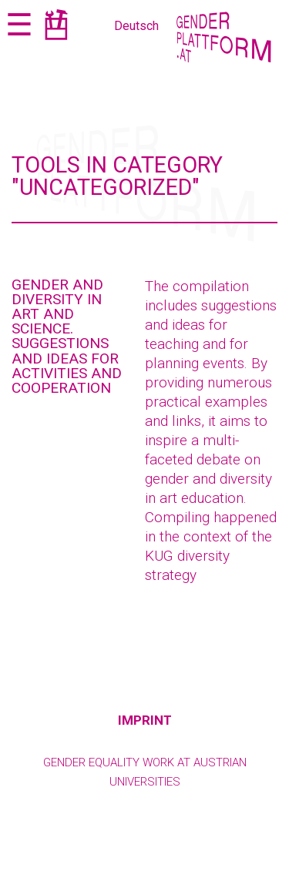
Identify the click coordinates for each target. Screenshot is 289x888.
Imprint (145, 720)
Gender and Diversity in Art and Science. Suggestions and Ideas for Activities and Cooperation (67, 336)
